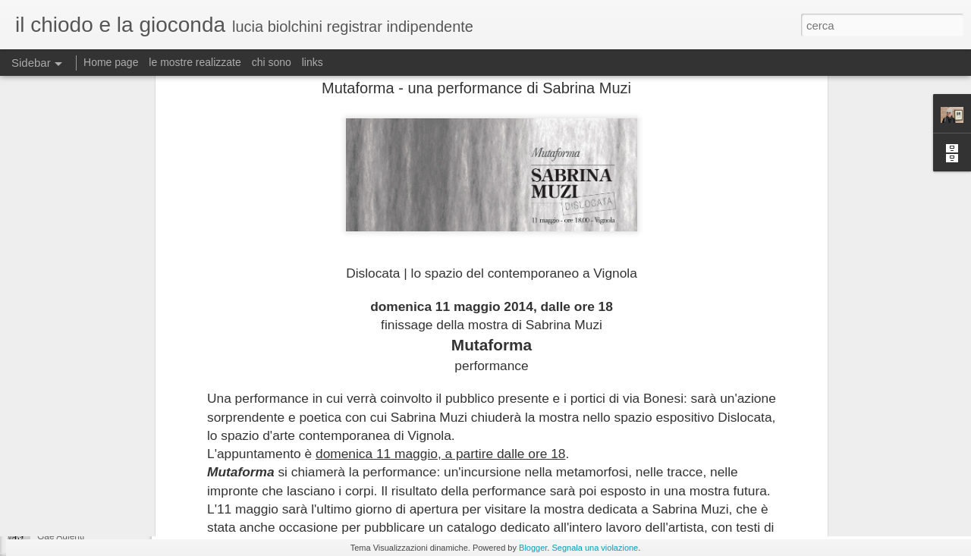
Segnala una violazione (594, 547)
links (312, 62)
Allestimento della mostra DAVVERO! (112, 468)
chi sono (271, 62)
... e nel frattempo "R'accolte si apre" (110, 502)
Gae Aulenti (60, 536)
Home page (110, 62)
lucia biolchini (529, 449)
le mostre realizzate (194, 62)
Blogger (533, 547)
